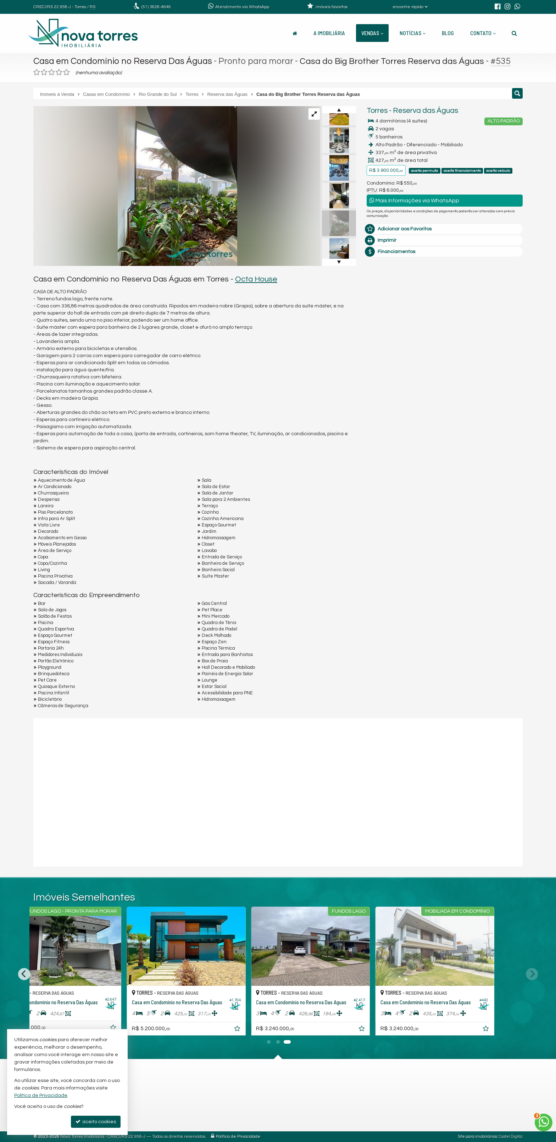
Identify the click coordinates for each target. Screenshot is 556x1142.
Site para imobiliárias (477, 1136)
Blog (448, 32)
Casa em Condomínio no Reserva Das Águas (122, 61)
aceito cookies (96, 1121)
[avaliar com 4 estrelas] (59, 72)
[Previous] (24, 974)
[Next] (532, 974)
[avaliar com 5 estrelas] (66, 72)
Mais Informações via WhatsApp (414, 200)
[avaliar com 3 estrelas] (51, 72)
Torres (377, 110)
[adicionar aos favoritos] (143, 1029)
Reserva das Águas (425, 110)
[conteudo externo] (278, 791)
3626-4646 (156, 7)
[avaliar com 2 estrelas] (44, 72)
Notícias (413, 32)
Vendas (372, 32)
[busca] (514, 33)
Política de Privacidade (238, 1136)
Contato (483, 32)
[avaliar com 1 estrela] (36, 72)
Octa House (256, 279)
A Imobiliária (329, 32)
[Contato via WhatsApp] (543, 1122)
